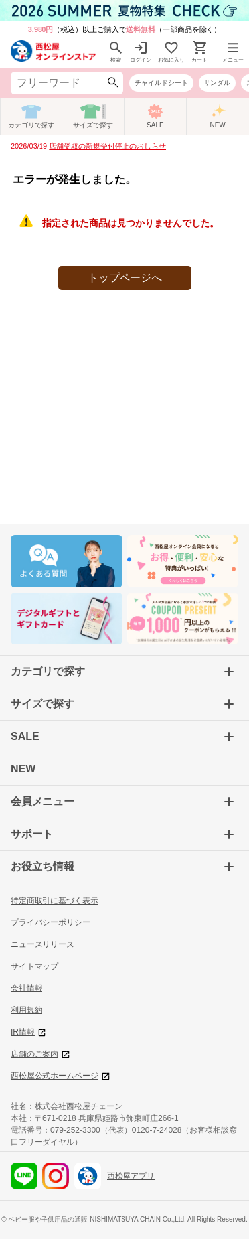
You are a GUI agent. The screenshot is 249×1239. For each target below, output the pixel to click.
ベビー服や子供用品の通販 (48, 1219)
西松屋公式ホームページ (60, 1075)
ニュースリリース (42, 944)
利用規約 (26, 1010)
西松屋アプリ (114, 1176)
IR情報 (28, 1032)
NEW (23, 768)
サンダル (217, 82)
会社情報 (26, 988)
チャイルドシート (161, 82)
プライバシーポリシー (54, 922)
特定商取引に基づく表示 (54, 900)
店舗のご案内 (40, 1053)
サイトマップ (34, 966)
